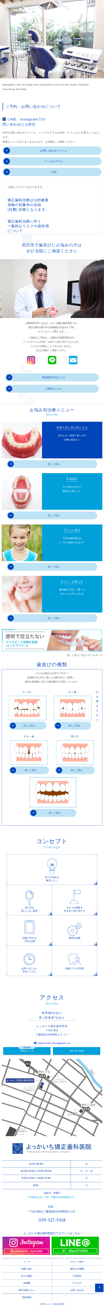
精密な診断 (74, 928)
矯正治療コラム (26, 1290)
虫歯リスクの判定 (74, 959)
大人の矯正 (27, 1276)
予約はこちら (27, 1050)
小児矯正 (77, 1276)
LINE (30, 172)
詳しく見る (34, 464)
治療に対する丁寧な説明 (29, 930)
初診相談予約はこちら (36, 377)
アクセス (77, 1283)
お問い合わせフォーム (35, 151)
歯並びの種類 (77, 1268)
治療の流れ (27, 1268)
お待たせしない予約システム (29, 960)
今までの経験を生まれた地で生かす (74, 899)
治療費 (26, 1283)
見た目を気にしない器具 (29, 899)
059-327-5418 (76, 1050)
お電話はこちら (34, 389)
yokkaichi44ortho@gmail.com (53, 1043)
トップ (26, 1261)
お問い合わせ (77, 1290)
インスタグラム (33, 161)
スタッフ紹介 (77, 1261)
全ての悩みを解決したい (52, 869)
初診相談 (26, 1297)
